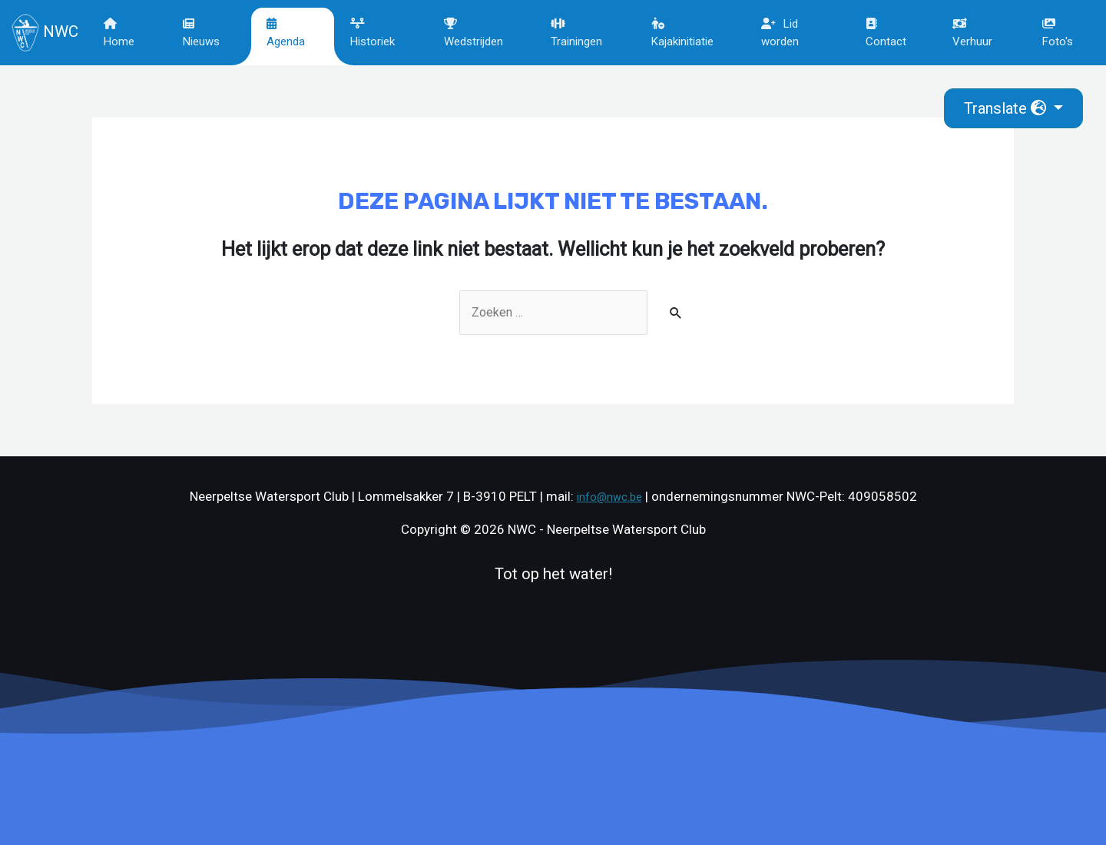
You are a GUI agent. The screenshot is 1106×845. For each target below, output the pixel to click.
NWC (45, 32)
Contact (886, 33)
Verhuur (973, 33)
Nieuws (203, 33)
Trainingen (578, 33)
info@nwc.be (609, 497)
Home (122, 33)
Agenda (288, 33)
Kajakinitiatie (684, 33)
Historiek (375, 33)
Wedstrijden (475, 33)
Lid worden (781, 32)
